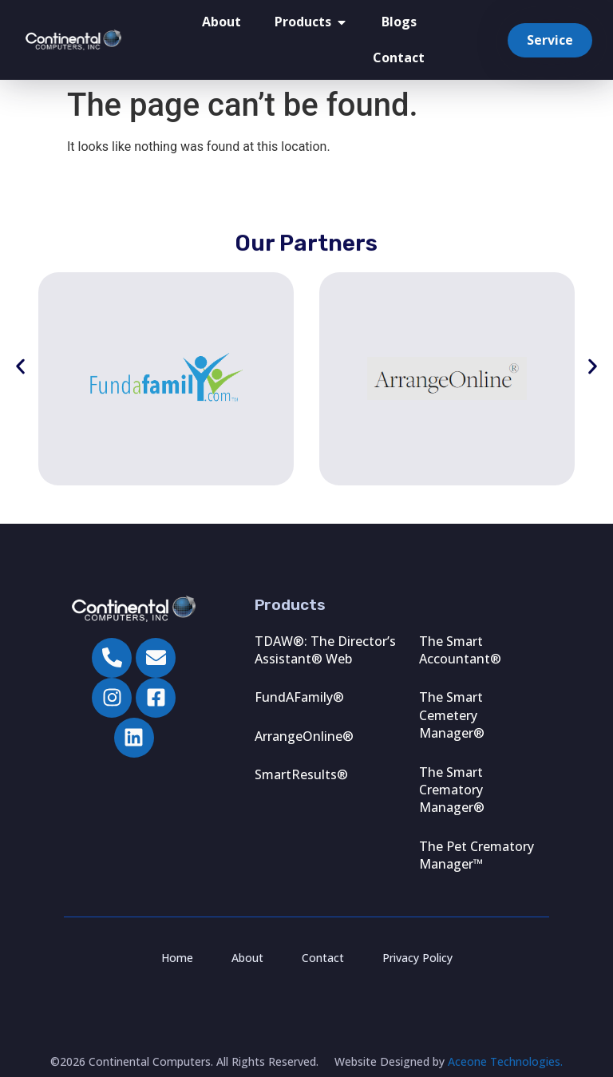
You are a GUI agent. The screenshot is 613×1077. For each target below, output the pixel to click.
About (221, 22)
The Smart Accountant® (460, 649)
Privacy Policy (417, 957)
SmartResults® (301, 774)
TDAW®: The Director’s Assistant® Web (325, 649)
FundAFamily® (299, 697)
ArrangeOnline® (304, 736)
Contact (399, 57)
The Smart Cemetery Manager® (451, 715)
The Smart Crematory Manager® (451, 790)
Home (177, 957)
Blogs (399, 22)
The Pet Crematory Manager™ (476, 855)
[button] (20, 367)
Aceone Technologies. (505, 1061)
